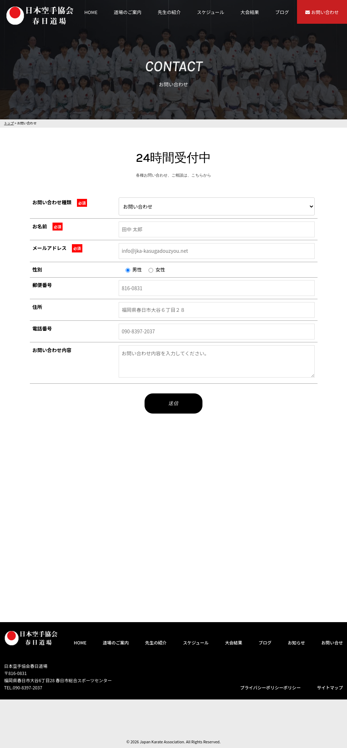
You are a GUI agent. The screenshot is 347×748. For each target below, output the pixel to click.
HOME (91, 12)
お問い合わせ (322, 12)
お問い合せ (332, 642)
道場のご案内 (128, 12)
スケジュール (210, 12)
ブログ (282, 12)
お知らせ (296, 642)
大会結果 (250, 12)
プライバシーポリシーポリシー (270, 687)
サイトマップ (330, 687)
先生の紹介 (169, 12)
